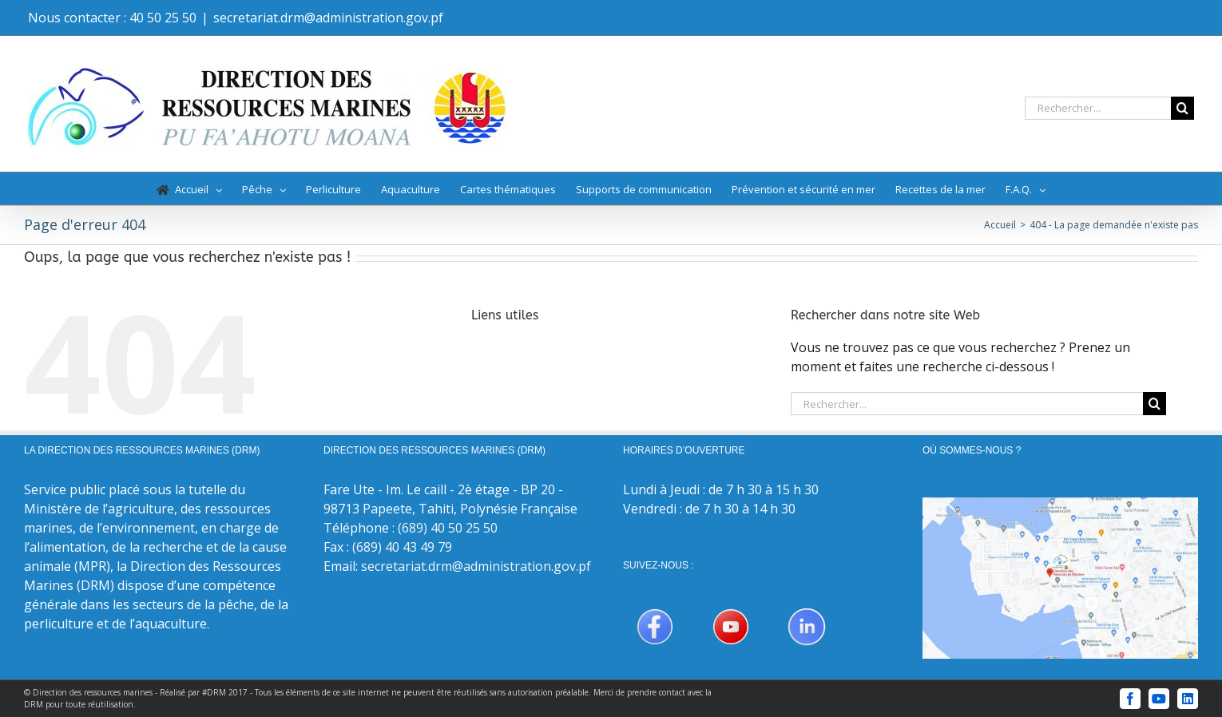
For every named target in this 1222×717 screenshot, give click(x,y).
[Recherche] (1182, 108)
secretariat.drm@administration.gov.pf (328, 17)
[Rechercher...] (1098, 108)
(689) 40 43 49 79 (402, 547)
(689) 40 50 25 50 (448, 528)
